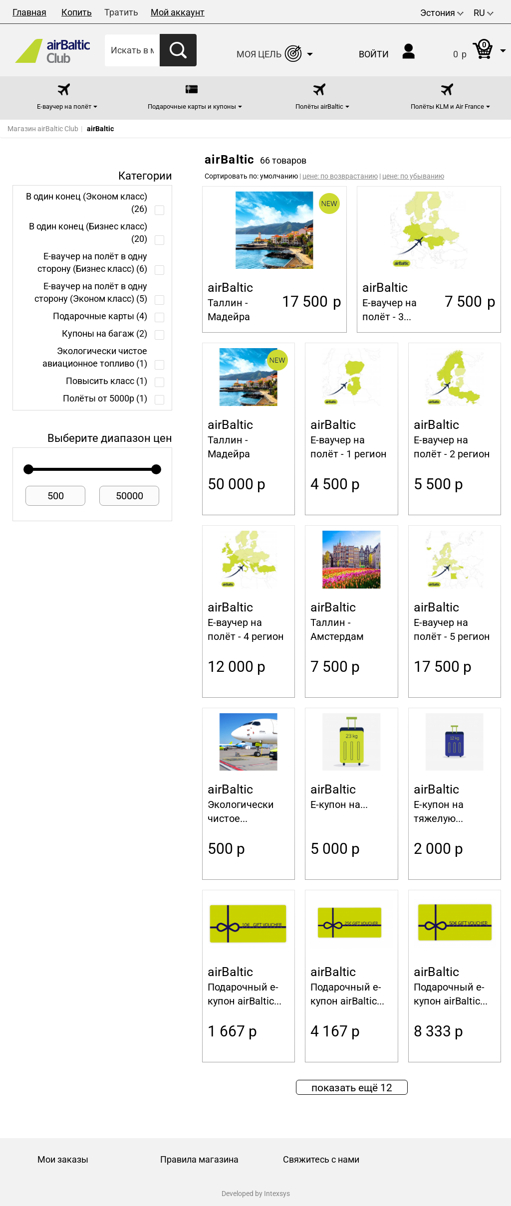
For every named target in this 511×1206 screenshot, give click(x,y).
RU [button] (484, 12)
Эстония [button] (442, 12)
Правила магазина (199, 1159)
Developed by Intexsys (256, 1194)
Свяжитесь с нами (321, 1159)
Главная (29, 12)
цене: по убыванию (413, 176)
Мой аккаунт (178, 12)
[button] (469, 50)
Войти (374, 54)
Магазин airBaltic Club (42, 129)
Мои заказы (62, 1159)
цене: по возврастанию (340, 176)
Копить (76, 12)
